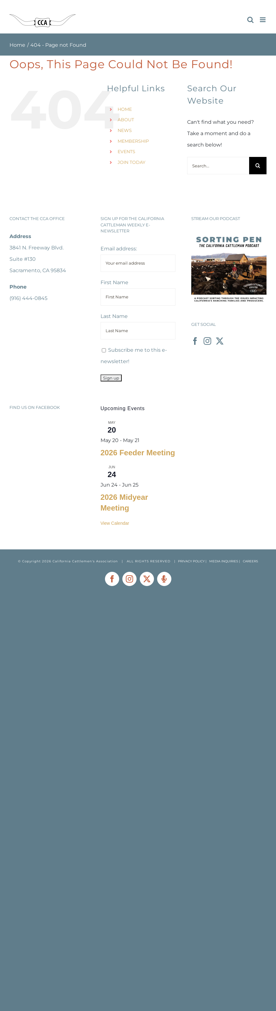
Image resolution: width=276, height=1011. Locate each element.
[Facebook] (195, 341)
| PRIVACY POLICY (189, 561)
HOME (125, 109)
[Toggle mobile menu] (263, 19)
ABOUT (126, 120)
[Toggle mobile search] (250, 19)
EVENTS (126, 151)
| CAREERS (248, 561)
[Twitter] (220, 341)
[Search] (258, 165)
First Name (114, 282)
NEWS (125, 130)
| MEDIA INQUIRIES (222, 561)
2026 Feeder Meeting (138, 452)
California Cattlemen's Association (85, 561)
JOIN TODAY (131, 162)
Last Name (114, 316)
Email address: (119, 249)
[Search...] (218, 165)
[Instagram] (207, 341)
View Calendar (115, 523)
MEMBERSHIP (133, 141)
